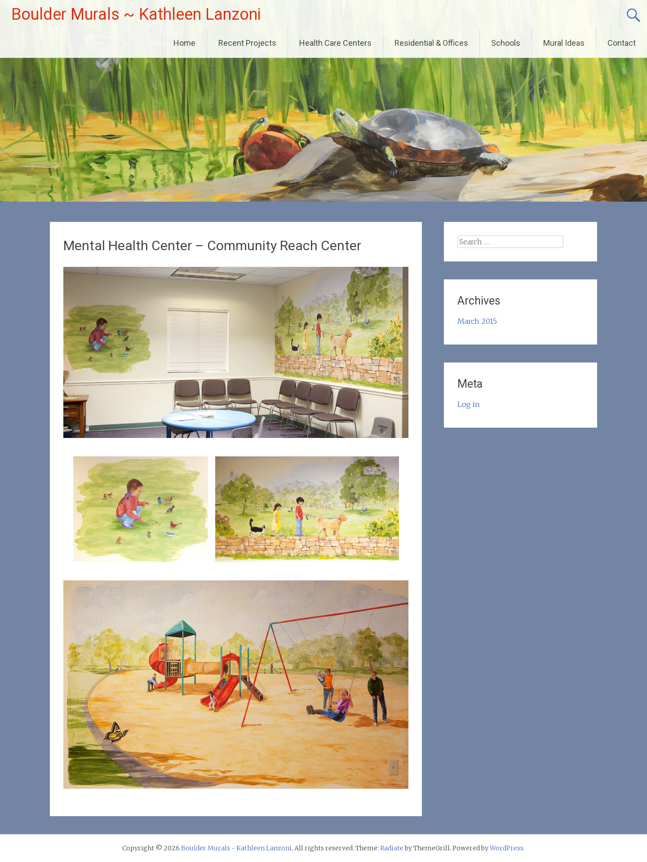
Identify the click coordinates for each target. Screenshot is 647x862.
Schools (505, 43)
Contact (621, 43)
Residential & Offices (431, 43)
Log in (468, 404)
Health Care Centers (335, 43)
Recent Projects (247, 43)
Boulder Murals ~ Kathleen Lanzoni (136, 14)
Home (184, 43)
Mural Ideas (564, 43)
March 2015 (477, 321)
